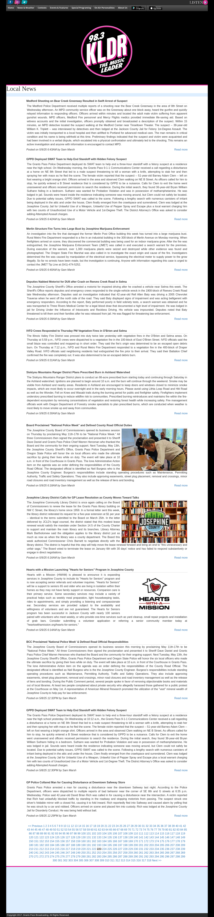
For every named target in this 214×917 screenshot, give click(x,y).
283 (99, 856)
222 (94, 849)
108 (125, 833)
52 (62, 829)
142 (146, 837)
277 (68, 856)
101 (89, 833)
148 (177, 837)
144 (157, 837)
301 (60, 860)
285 (109, 856)
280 (83, 856)
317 (144, 860)
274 (52, 856)
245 (57, 852)
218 (73, 849)
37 (165, 826)
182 (41, 845)
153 (47, 841)
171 (141, 841)
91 (49, 833)
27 (128, 826)
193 (99, 845)
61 (95, 829)
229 (130, 849)
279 (78, 856)
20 (102, 826)
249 (78, 852)
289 (130, 856)
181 (36, 845)
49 (50, 829)
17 (91, 826)
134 (104, 837)
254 (104, 852)
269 (183, 852)
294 (157, 856)
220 (83, 849)
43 (28, 829)
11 (68, 826)
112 (146, 833)
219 (78, 849)
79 (163, 829)
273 (47, 856)
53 (65, 829)
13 (76, 826)
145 (162, 837)
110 (136, 833)
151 (36, 841)
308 (96, 860)
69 (125, 829)
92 (52, 833)
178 (177, 841)
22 (109, 826)
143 (151, 837)
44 (32, 829)
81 (170, 829)
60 (92, 829)
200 (136, 845)
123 (47, 837)
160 (83, 841)
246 (62, 852)
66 (114, 829)
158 (73, 841)
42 (184, 826)
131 (89, 837)
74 (144, 829)
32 (147, 826)
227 (120, 849)
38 (169, 826)
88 (37, 833)
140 (136, 837)
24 (117, 826)
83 (178, 829)
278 (73, 856)
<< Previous (35, 826)
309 (102, 860)
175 (162, 841)
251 (89, 852)
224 (104, 849)
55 (73, 829)
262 (146, 852)
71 (133, 829)
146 (167, 837)
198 (125, 845)
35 (158, 826)
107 (120, 833)
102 (94, 833)
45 (35, 829)
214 (52, 849)
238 (177, 849)
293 (151, 856)
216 (62, 849)
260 (136, 852)
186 (62, 845)
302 (65, 860)
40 (177, 826)
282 (94, 856)
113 (151, 833)
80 (166, 829)
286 (115, 856)
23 (113, 826)
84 (181, 829)
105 (109, 833)
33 (150, 826)
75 (148, 829)
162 (94, 841)
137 (120, 837)
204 (157, 845)
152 (41, 841)
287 (120, 856)
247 (68, 852)
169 (130, 841)
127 (68, 837)
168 (125, 841)
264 (157, 852)
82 (174, 829)
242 (41, 852)
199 (130, 845)
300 (55, 860)
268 (177, 852)
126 (62, 837)
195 (109, 845)
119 (183, 833)
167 (120, 841)
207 (172, 845)
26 (124, 826)
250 (83, 852)
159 (78, 841)
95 (64, 833)
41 (180, 826)
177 (172, 841)
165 (109, 841)
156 (62, 841)
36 (162, 826)
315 (133, 860)
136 (115, 837)
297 (172, 856)
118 (177, 833)
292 (146, 856)
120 (31, 837)
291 (141, 856)
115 (162, 833)
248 (73, 852)
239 (183, 849)
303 (70, 860)
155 (57, 841)
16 (87, 826)
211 (36, 849)
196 (115, 845)
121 (36, 837)
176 (167, 841)
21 (106, 826)
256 (115, 852)
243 (47, 852)
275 (57, 856)
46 (39, 829)
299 (183, 856)
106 (115, 833)
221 (89, 849)
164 (104, 841)
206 (167, 845)
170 (136, 841)
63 (103, 829)
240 (31, 852)
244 (52, 852)
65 (110, 829)
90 (45, 833)
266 (167, 852)
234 (157, 849)
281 (89, 856)
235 (162, 849)
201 (141, 845)
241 (36, 852)
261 (141, 852)
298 (177, 856)
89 (41, 833)
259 (130, 852)
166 (115, 841)
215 (57, 849)
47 (43, 829)
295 (162, 856)
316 (138, 860)
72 (136, 829)
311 (112, 860)
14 (79, 826)
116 (167, 833)
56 (77, 829)
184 (52, 845)
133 (99, 837)
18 (94, 826)
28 (132, 826)
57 (80, 829)
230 (136, 849)
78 (159, 829)
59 (88, 829)
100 (83, 833)
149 (183, 837)
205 (162, 845)
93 (56, 833)
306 (86, 860)
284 (104, 856)
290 (136, 856)
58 (84, 829)
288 (125, 856)
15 (83, 826)
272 (41, 856)
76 (151, 829)
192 (94, 845)
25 (120, 826)
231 (141, 849)
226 (115, 849)
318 (149, 860)
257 (120, 852)
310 (107, 860)
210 (31, 849)
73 (140, 829)
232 (146, 849)
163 (99, 841)
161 (89, 841)
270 (31, 856)
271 (36, 856)
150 (31, 841)
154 (52, 841)
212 (41, 849)
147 (172, 837)
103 (99, 833)
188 (73, 845)
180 (31, 845)
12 (72, 826)
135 (109, 837)
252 (94, 852)
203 (151, 845)
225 (109, 849)
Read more (181, 149)
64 (107, 829)
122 (41, 837)
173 (151, 841)
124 (52, 837)
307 (91, 860)
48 (47, 829)
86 (30, 833)
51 (58, 829)
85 (185, 829)
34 (154, 826)
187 (68, 845)
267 (172, 852)
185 (57, 845)
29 (135, 826)
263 (151, 852)
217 (68, 849)
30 (139, 826)
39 (173, 826)
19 (98, 826)
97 (71, 833)
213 (47, 849)
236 (167, 849)
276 (62, 856)
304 (76, 860)
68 (121, 829)
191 (89, 845)
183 (47, 845)
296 (167, 856)
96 (67, 833)
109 (130, 833)
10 (64, 826)
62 (99, 829)
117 (172, 833)
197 (120, 845)
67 (118, 829)
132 (94, 837)
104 (104, 833)
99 (78, 833)
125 (57, 837)
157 (68, 841)
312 (117, 860)
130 (83, 837)
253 (99, 852)
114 (157, 833)
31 (143, 826)
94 (60, 833)
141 (141, 837)
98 (75, 833)
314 (128, 860)
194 (104, 845)
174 (157, 841)
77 (155, 829)
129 (78, 837)
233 (151, 849)
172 (146, 841)
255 (109, 852)
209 (183, 845)
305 (81, 860)
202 (146, 845)
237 (172, 849)
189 (78, 845)
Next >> (156, 860)
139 (130, 837)
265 (162, 852)
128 (73, 837)
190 (83, 845)
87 (34, 833)
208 (177, 845)
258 (125, 852)
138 (125, 837)
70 (129, 829)
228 (125, 849)
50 (54, 829)
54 (69, 829)
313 (123, 860)
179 (183, 841)
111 (141, 833)
